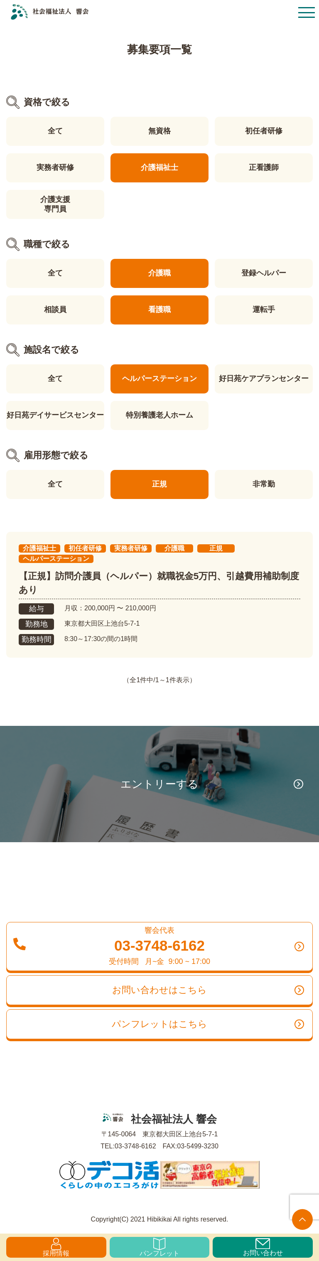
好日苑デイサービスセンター (55, 415)
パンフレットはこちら (208, 1024)
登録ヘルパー (263, 273)
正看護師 (264, 167)
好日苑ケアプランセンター (264, 378)
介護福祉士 (159, 167)
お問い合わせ (263, 1247)
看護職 (159, 309)
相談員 (55, 309)
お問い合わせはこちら (208, 990)
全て (55, 131)
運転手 (264, 309)
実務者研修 (55, 167)
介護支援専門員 (55, 204)
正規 (159, 484)
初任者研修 (263, 131)
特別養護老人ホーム (159, 415)
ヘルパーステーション (159, 378)
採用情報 (56, 1247)
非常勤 (264, 484)
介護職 (159, 273)
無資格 (159, 131)
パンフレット (159, 1247)
